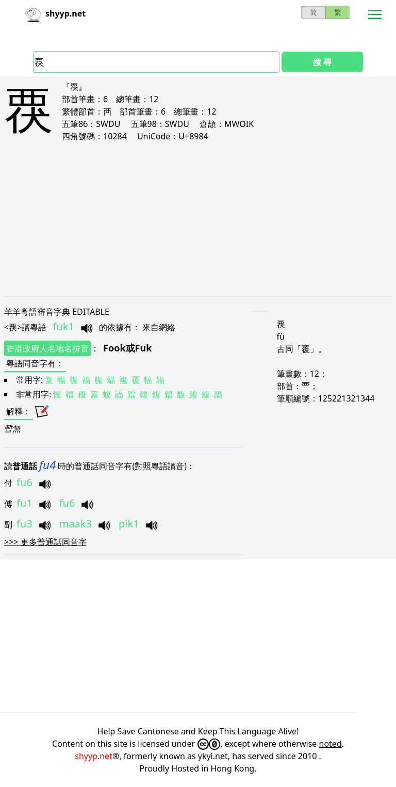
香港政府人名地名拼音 (47, 348)
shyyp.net (93, 756)
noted (330, 743)
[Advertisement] (198, 219)
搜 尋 (322, 62)
